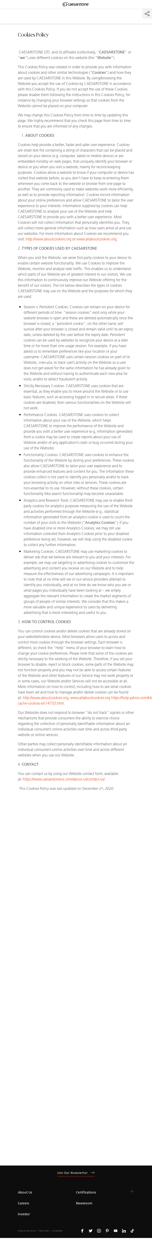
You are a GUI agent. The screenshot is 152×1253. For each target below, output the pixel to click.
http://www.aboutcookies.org (48, 239)
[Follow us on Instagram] (99, 1230)
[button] (132, 1191)
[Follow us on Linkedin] (124, 1230)
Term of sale (44, 1231)
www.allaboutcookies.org (96, 239)
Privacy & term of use (26, 1231)
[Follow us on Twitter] (90, 1230)
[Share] (147, 14)
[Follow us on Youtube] (115, 1230)
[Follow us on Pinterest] (107, 1230)
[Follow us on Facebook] (82, 1230)
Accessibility (57, 1231)
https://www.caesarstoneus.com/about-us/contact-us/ (64, 779)
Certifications (86, 1192)
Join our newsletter (76, 1173)
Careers (23, 1203)
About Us (25, 1192)
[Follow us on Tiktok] (132, 1230)
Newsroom (84, 1203)
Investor (24, 1214)
